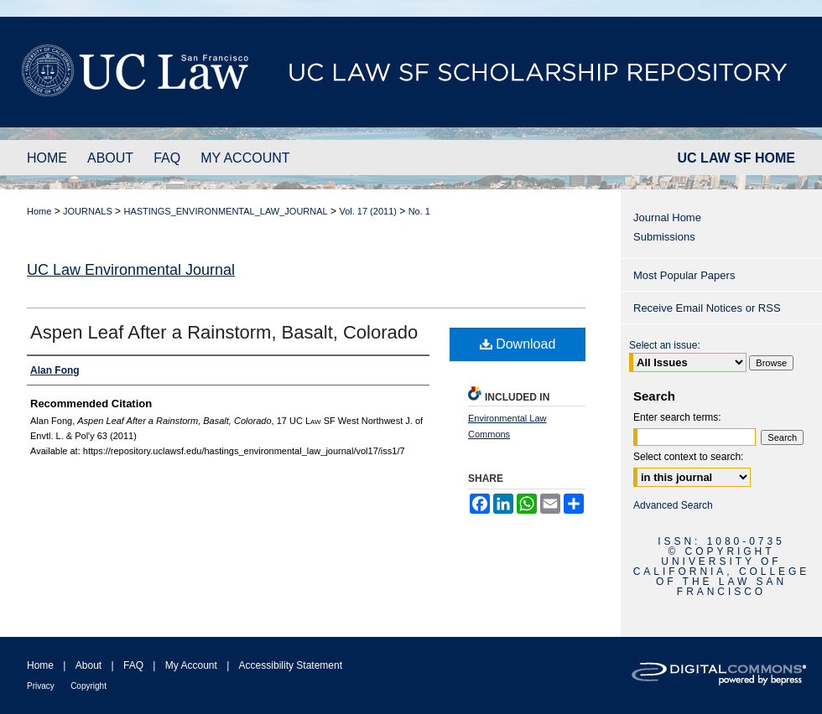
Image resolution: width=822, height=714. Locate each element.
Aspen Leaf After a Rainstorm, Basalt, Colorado (224, 332)
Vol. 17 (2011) (368, 211)
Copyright (88, 686)
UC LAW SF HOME (736, 158)
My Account (191, 665)
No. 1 (419, 211)
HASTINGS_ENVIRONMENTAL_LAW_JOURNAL (225, 211)
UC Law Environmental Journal (131, 269)
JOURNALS (87, 211)
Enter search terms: (677, 417)
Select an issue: (664, 345)
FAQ (133, 665)
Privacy (41, 686)
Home (39, 211)
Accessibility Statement (290, 665)
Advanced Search (673, 505)
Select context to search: (688, 457)
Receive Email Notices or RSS (707, 308)
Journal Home (667, 217)
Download (518, 344)
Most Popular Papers (684, 275)
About (88, 665)
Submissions (664, 236)
